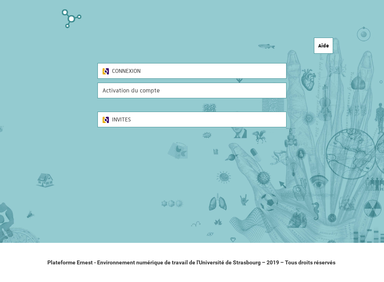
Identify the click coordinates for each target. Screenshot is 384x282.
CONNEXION (122, 70)
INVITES (117, 119)
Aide (323, 45)
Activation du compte (131, 90)
